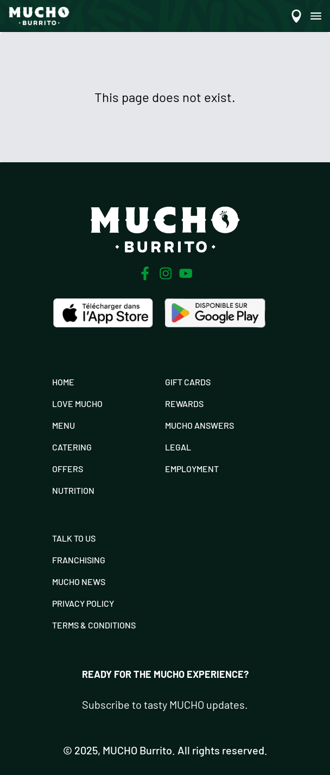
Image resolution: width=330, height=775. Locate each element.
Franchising (78, 560)
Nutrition (73, 490)
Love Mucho (77, 403)
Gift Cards (188, 382)
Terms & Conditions (94, 625)
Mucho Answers (199, 425)
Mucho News (78, 581)
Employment (192, 468)
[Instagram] (165, 273)
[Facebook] (145, 273)
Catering (72, 447)
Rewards (184, 403)
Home (63, 382)
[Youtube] (186, 273)
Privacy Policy (83, 603)
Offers (67, 468)
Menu (63, 425)
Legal (178, 447)
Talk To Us (74, 538)
